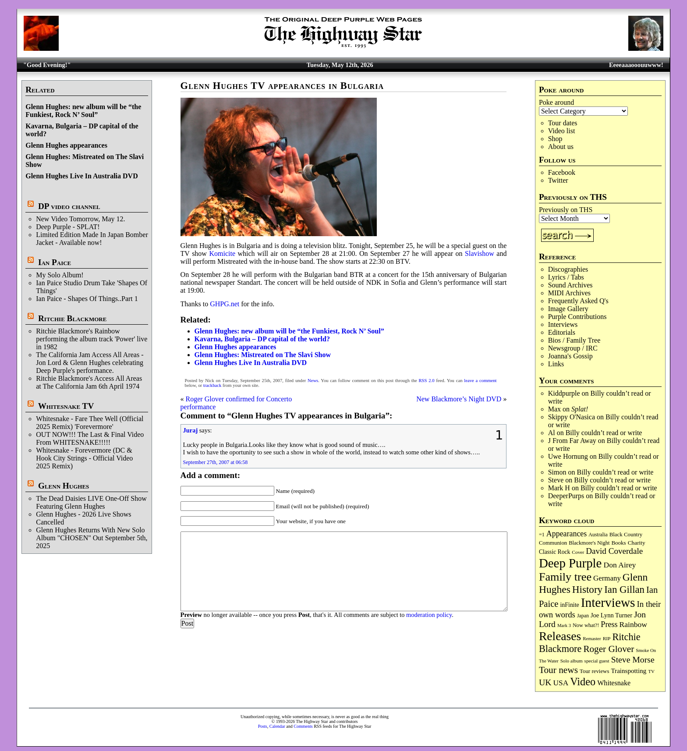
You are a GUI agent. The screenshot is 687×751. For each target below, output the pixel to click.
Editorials (561, 332)
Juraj (190, 430)
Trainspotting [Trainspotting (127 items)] (628, 670)
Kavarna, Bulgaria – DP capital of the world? (262, 339)
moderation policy (429, 614)
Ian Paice (54, 262)
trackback (212, 385)
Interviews (563, 324)
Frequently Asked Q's (578, 301)
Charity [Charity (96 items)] (636, 542)
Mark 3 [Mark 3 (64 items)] (564, 625)
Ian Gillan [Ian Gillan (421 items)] (624, 589)
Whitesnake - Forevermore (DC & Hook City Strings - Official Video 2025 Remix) (84, 458)
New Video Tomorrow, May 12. (80, 219)
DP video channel (69, 206)
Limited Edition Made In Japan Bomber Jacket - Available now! (92, 238)
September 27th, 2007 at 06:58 (215, 462)
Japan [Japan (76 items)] (583, 616)
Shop (555, 138)
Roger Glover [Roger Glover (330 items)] (608, 649)
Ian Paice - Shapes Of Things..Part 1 (87, 298)
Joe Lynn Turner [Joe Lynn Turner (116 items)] (611, 615)
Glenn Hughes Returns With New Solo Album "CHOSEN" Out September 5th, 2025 (91, 537)
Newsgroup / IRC (573, 348)
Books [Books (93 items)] (618, 542)
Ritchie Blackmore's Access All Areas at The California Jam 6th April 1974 (89, 382)
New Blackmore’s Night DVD (458, 399)
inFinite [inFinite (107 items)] (569, 605)
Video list (561, 131)
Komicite (222, 253)
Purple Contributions (577, 316)
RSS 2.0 (427, 380)
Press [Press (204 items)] (609, 624)
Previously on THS (565, 209)
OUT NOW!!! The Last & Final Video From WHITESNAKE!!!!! (90, 438)
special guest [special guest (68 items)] (596, 660)
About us (561, 146)
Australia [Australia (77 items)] (597, 534)
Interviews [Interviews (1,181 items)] (608, 602)
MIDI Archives (569, 293)
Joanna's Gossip (570, 356)
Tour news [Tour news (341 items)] (558, 670)
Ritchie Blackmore (72, 318)
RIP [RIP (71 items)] (607, 638)
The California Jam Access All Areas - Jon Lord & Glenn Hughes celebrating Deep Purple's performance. (89, 362)
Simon (557, 472)
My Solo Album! (59, 275)
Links (556, 364)
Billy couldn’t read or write (604, 432)
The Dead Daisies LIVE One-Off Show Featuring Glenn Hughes (91, 502)
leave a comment (480, 380)
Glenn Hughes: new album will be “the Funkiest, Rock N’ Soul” (83, 110)
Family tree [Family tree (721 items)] (565, 576)
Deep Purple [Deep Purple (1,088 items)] (570, 563)
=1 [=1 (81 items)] (542, 534)
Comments (303, 726)
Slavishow (479, 253)
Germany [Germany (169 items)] (607, 578)
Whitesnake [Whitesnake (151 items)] (613, 683)
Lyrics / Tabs (566, 277)
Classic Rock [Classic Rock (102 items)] (554, 552)
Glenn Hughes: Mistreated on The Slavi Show (263, 354)
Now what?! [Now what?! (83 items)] (586, 625)
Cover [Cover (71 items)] (578, 552)
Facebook (561, 172)
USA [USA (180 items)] (561, 683)
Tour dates (562, 123)
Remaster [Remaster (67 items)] (592, 638)
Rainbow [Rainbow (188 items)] (633, 624)
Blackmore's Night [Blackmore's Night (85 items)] (589, 543)
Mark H (559, 488)
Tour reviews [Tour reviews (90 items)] (594, 671)
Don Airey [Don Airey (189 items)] (619, 564)
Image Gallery (568, 308)
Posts (262, 726)
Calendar (277, 726)
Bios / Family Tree (574, 340)
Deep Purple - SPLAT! (67, 226)
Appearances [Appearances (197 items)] (566, 533)
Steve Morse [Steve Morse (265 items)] (633, 659)
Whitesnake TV (66, 406)
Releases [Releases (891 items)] (560, 636)
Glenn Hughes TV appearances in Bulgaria (282, 85)
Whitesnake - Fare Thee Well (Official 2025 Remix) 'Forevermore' (89, 422)
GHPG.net (224, 304)
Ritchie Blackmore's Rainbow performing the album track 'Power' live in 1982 (91, 339)
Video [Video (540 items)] (582, 681)
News (313, 380)
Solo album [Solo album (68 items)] (571, 660)
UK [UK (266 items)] (545, 682)
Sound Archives (570, 285)
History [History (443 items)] (587, 589)
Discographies (568, 269)
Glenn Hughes (63, 485)
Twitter (558, 180)
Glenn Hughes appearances (66, 145)
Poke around (556, 102)
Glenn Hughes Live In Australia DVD (81, 176)
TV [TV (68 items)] (651, 671)
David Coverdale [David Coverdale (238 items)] (614, 551)
